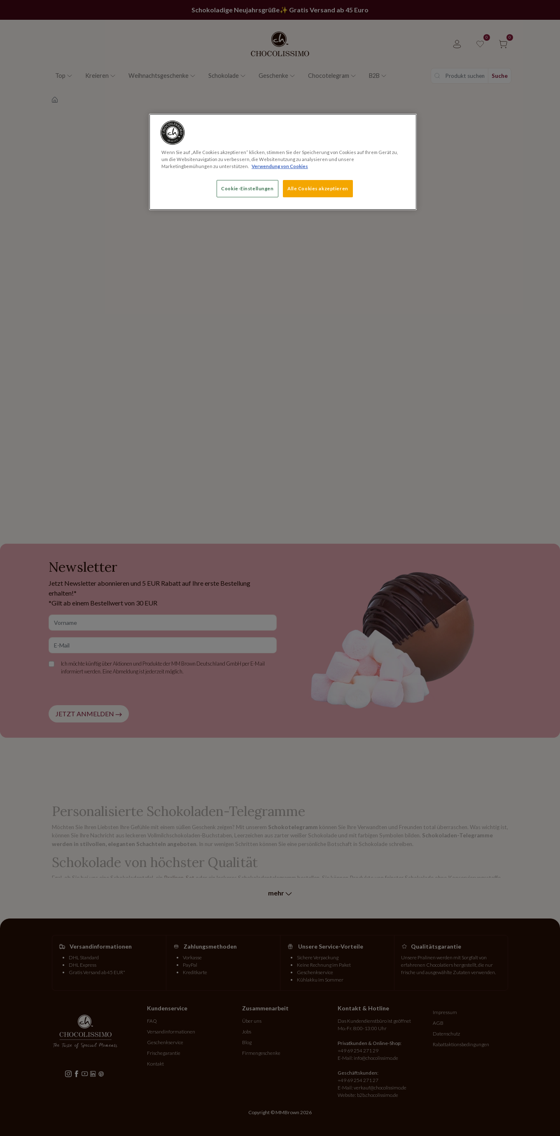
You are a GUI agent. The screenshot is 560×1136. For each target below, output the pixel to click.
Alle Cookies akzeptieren (317, 188)
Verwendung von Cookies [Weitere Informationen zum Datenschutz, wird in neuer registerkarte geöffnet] (280, 166)
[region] (283, 162)
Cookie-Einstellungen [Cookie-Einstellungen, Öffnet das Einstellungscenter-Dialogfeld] (247, 188)
